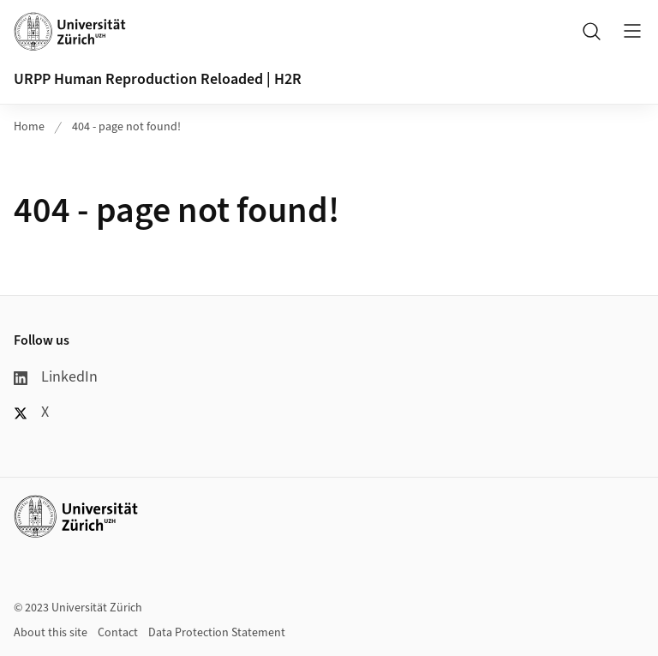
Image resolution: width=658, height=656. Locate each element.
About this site (50, 632)
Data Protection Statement (216, 632)
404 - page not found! (126, 126)
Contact (118, 632)
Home (29, 126)
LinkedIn (56, 377)
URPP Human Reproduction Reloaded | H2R (158, 79)
